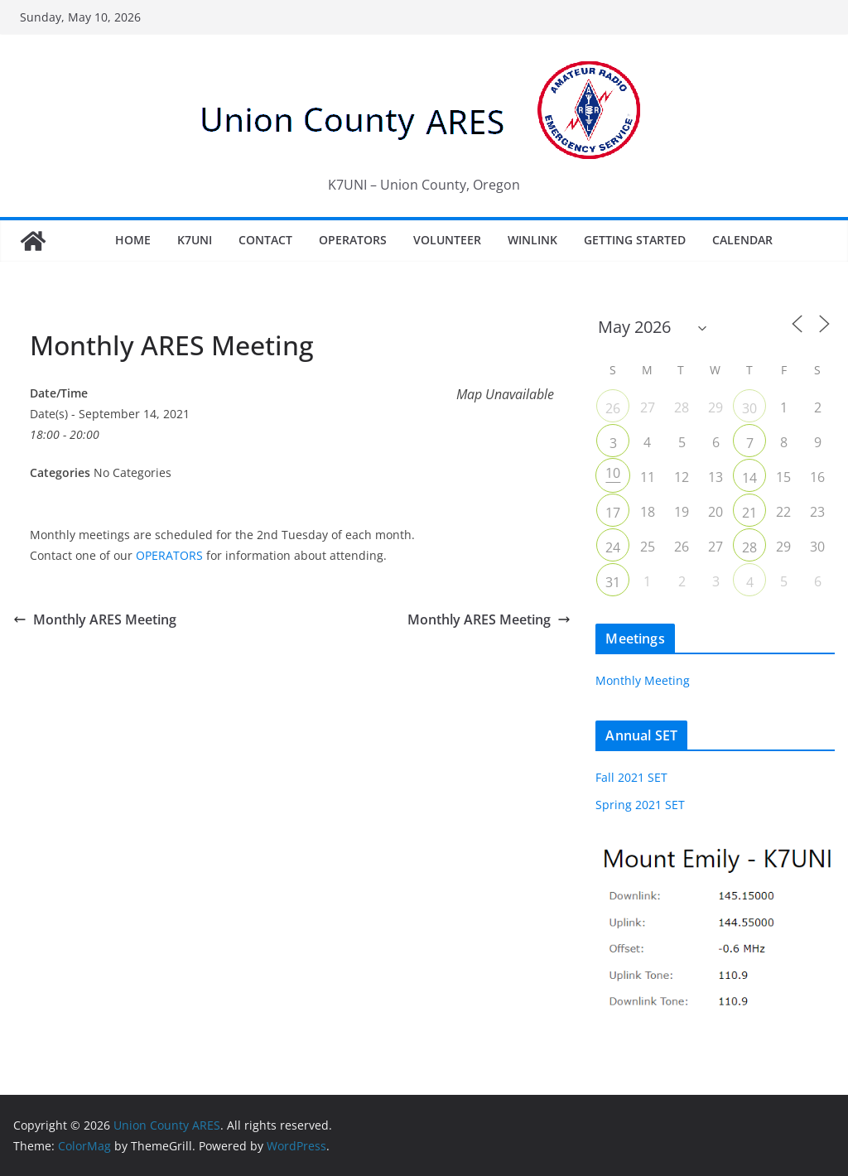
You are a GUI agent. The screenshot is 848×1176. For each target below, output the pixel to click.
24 (612, 547)
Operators (353, 240)
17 (612, 513)
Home (133, 240)
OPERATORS (169, 555)
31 (612, 582)
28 (749, 547)
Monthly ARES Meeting (94, 619)
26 (612, 408)
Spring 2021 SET (640, 804)
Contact (265, 240)
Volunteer (447, 240)
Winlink (532, 240)
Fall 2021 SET (631, 777)
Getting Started (635, 240)
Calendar (742, 240)
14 (749, 478)
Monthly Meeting (642, 680)
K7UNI (194, 240)
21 (749, 513)
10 (612, 473)
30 (749, 408)
